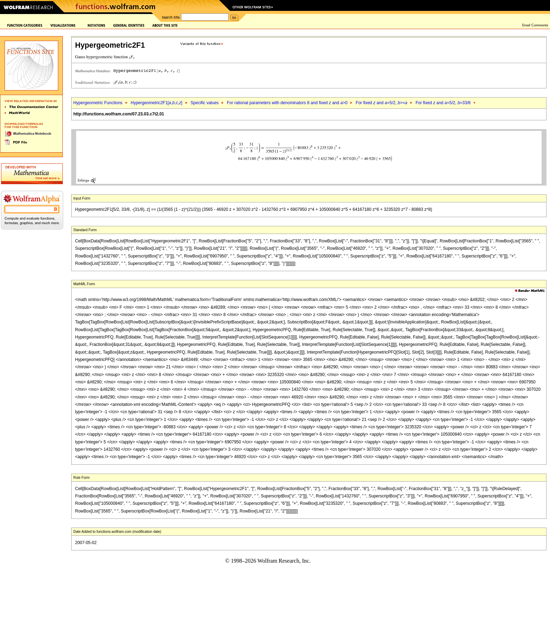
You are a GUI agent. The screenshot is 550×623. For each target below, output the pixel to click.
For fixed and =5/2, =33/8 (443, 102)
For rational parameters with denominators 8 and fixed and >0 (287, 102)
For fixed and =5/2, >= (381, 102)
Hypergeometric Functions (97, 102)
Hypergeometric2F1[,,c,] (156, 102)
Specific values (204, 102)
